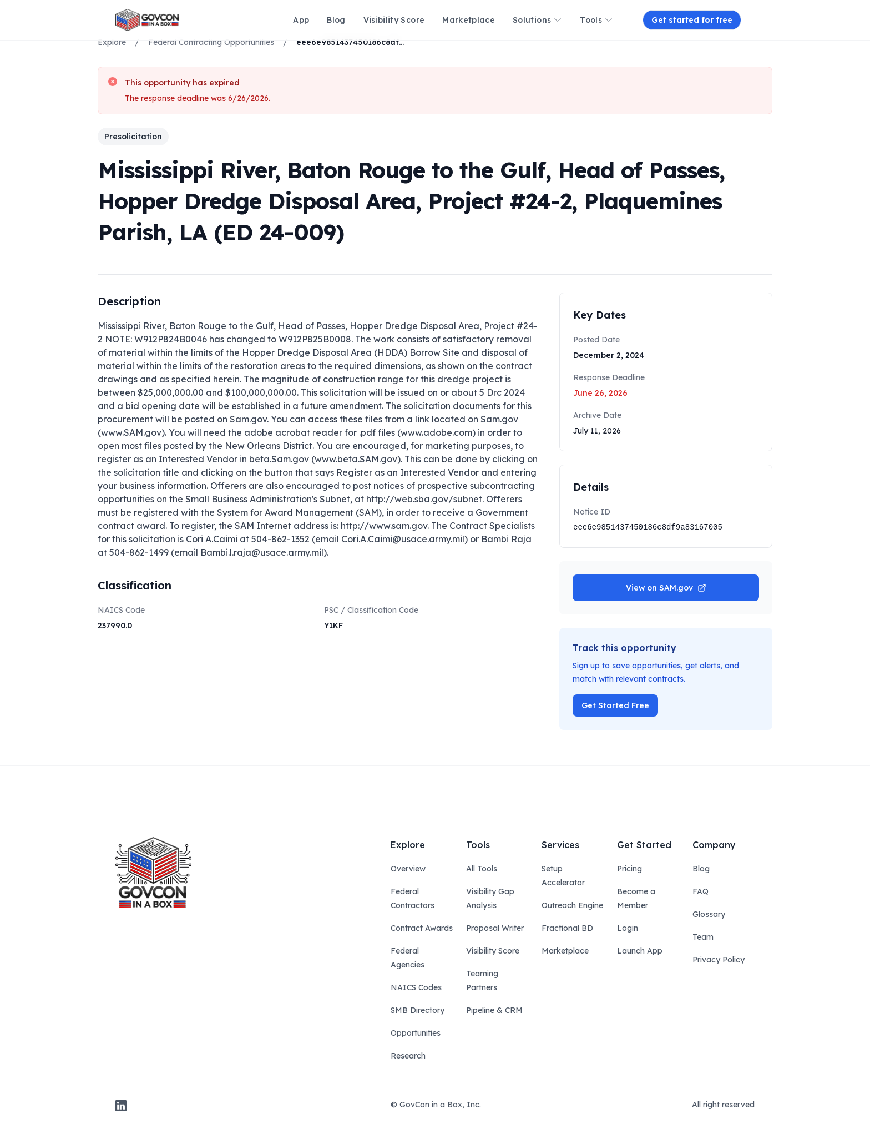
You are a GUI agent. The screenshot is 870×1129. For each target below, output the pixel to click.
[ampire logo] (147, 20)
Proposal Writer (495, 928)
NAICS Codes (416, 987)
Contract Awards (422, 928)
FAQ (700, 891)
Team (703, 937)
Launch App (639, 951)
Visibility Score (492, 951)
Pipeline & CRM (494, 1010)
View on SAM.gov (666, 588)
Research (408, 1056)
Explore (112, 42)
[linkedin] (121, 1105)
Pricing (629, 869)
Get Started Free (615, 705)
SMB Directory (417, 1010)
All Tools (481, 869)
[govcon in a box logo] (153, 872)
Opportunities (416, 1033)
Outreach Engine (572, 905)
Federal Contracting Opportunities (211, 42)
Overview (408, 869)
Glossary (708, 914)
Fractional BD (567, 928)
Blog (701, 869)
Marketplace (565, 951)
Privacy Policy (718, 960)
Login (627, 928)
